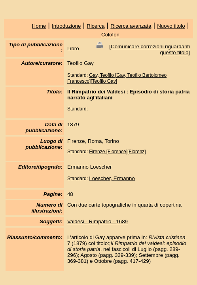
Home (39, 26)
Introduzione (66, 26)
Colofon (110, 35)
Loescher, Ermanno (112, 178)
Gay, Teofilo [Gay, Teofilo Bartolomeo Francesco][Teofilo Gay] (117, 78)
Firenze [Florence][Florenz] (117, 151)
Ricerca (95, 26)
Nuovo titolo (171, 26)
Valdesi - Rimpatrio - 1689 (97, 221)
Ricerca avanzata (130, 26)
